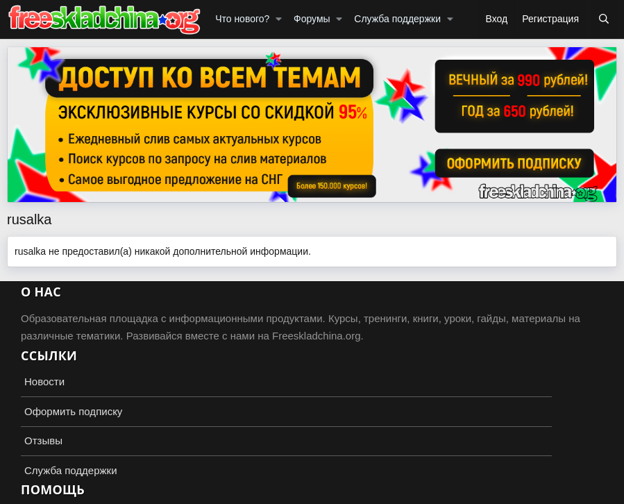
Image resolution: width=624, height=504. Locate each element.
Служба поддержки (397, 18)
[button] (279, 19)
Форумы (312, 18)
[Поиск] (604, 19)
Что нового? (242, 18)
